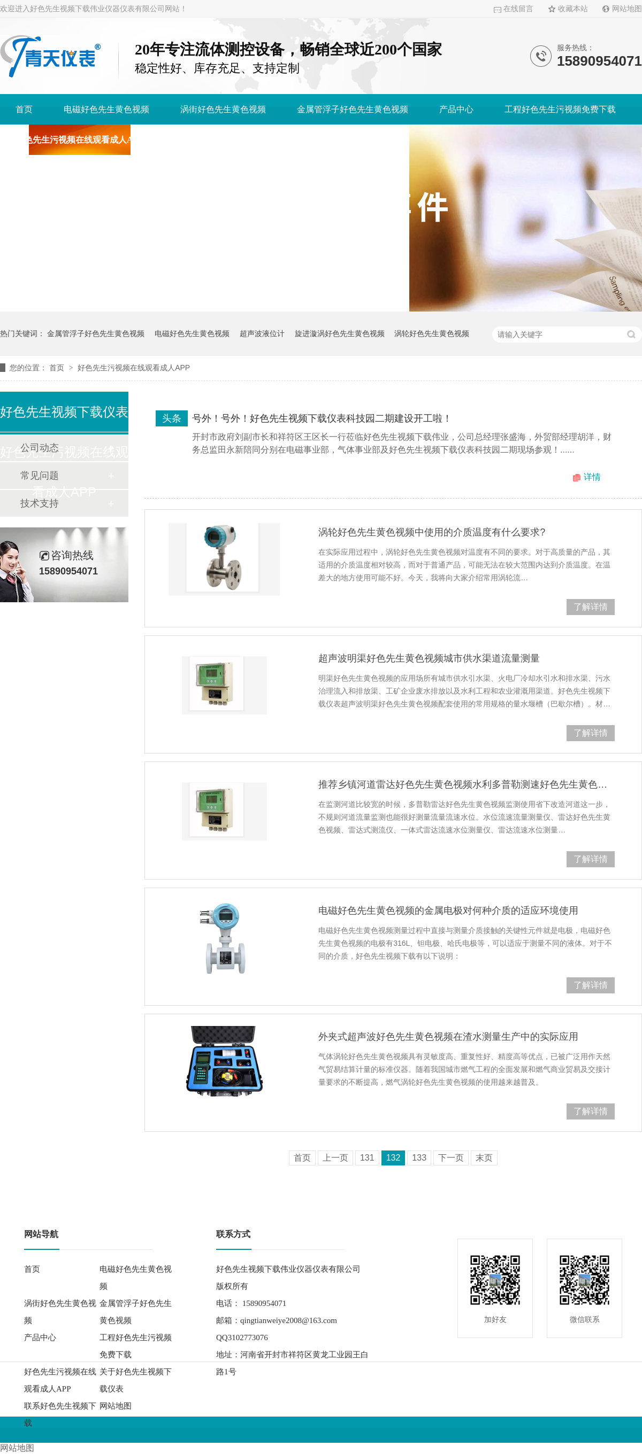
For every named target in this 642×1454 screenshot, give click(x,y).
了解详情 (591, 606)
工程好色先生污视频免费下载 (560, 109)
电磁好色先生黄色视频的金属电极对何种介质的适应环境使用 (448, 910)
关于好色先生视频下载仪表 (225, 139)
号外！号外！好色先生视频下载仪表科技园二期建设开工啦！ (322, 418)
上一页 (335, 1157)
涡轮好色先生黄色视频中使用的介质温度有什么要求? (431, 532)
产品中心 (456, 109)
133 (419, 1157)
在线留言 (518, 9)
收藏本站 (573, 9)
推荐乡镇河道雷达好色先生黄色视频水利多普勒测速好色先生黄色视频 (466, 784)
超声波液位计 (262, 333)
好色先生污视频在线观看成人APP (79, 139)
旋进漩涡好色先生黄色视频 (340, 333)
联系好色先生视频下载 (351, 139)
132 (393, 1157)
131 (367, 1157)
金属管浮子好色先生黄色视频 (352, 109)
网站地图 (627, 9)
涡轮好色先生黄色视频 (431, 333)
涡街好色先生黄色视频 (223, 109)
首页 (24, 109)
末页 (484, 1157)
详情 (592, 476)
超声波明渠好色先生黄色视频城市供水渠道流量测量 (429, 658)
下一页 (451, 1157)
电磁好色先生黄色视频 (106, 109)
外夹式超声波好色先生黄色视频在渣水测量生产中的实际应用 (448, 1036)
